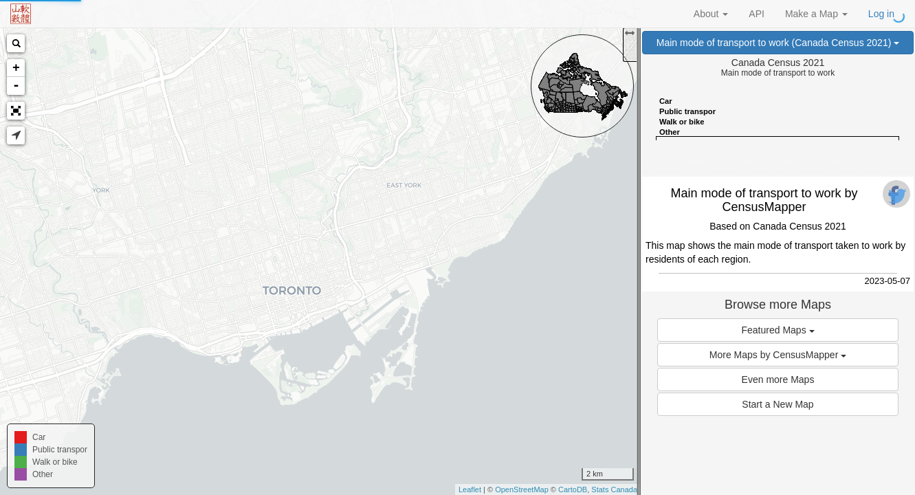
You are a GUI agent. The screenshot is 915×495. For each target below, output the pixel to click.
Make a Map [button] (816, 13)
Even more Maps (778, 379)
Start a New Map (777, 404)
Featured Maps (777, 330)
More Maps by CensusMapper (777, 354)
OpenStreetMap (522, 489)
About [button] (711, 13)
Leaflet (470, 489)
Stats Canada (614, 489)
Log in (881, 13)
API (756, 13)
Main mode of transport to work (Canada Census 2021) (778, 42)
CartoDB (572, 489)
